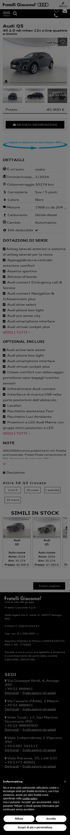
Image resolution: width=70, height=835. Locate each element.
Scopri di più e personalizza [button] (35, 827)
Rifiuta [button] (19, 818)
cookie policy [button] (29, 798)
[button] (65, 782)
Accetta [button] (51, 818)
